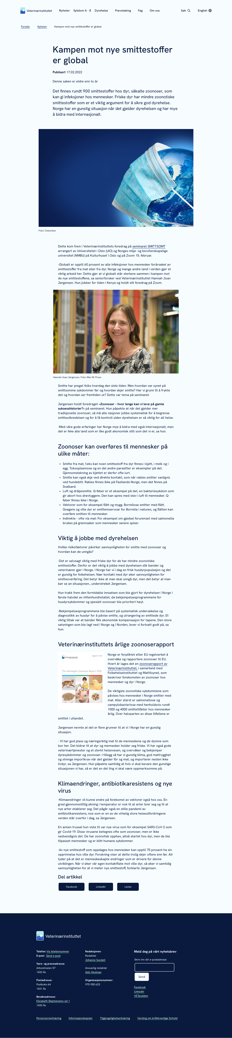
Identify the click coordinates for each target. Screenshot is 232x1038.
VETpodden (141, 996)
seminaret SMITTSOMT (148, 246)
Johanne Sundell (95, 960)
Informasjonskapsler (81, 1018)
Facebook (72, 887)
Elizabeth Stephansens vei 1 (53, 1001)
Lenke (130, 887)
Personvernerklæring (48, 1018)
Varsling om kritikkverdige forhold (157, 1018)
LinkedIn (102, 887)
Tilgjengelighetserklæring (115, 1018)
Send (141, 977)
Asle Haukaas (93, 972)
